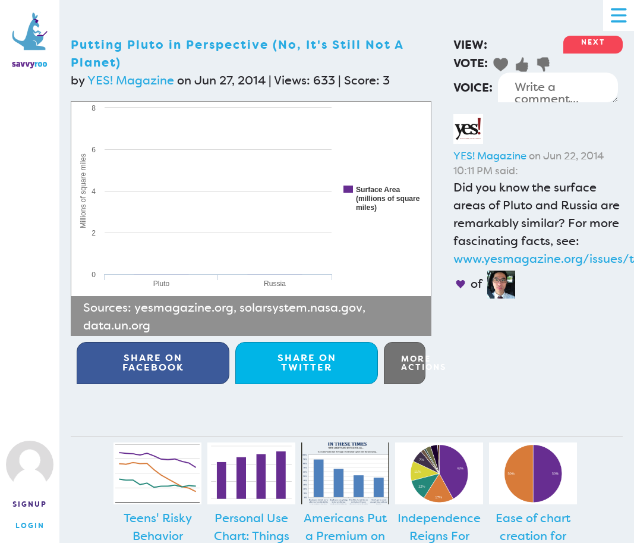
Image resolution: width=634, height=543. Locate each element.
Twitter (306, 362)
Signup (29, 504)
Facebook (153, 362)
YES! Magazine (130, 80)
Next (593, 42)
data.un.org (116, 325)
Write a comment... (558, 87)
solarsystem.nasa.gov (300, 307)
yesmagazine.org (184, 307)
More (413, 362)
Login (30, 526)
